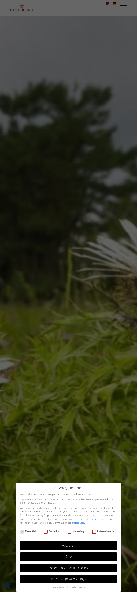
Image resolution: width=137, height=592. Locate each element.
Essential (28, 531)
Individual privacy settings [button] (68, 579)
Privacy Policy (96, 519)
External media (103, 531)
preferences (78, 523)
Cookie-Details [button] (58, 587)
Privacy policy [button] (71, 587)
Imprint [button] (82, 587)
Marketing (76, 531)
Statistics (52, 531)
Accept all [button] (68, 545)
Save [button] (68, 556)
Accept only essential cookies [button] (68, 568)
